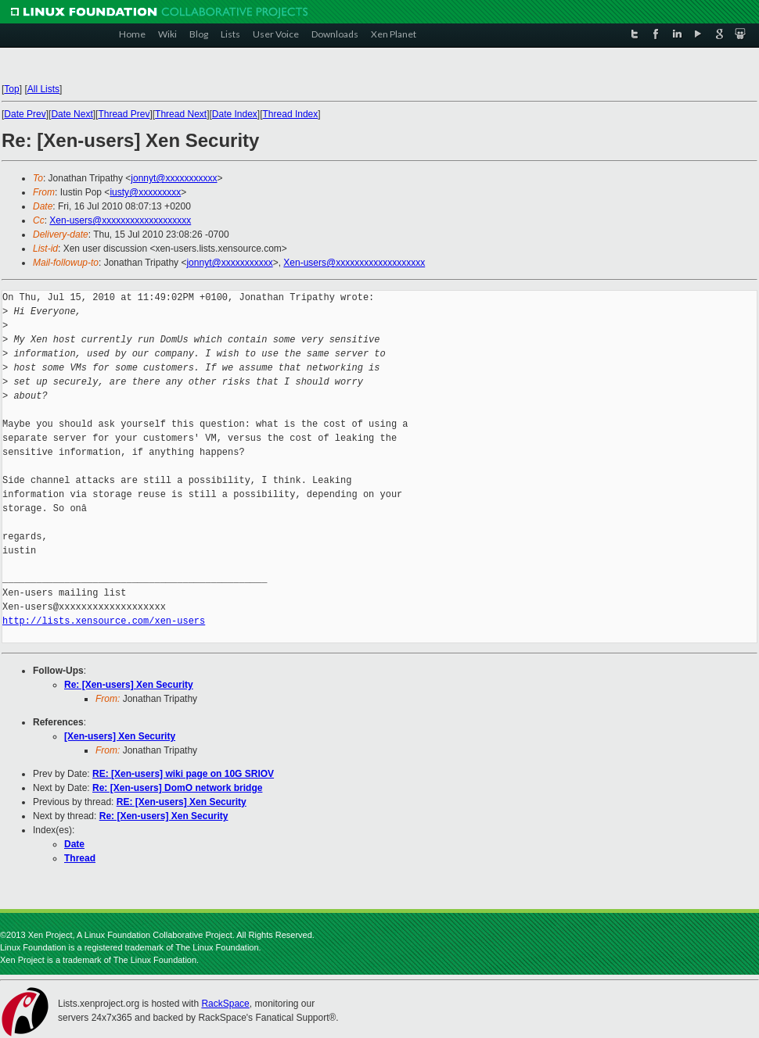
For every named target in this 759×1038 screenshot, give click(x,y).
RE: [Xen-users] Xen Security (181, 801)
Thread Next (181, 114)
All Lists (43, 89)
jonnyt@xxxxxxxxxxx (174, 178)
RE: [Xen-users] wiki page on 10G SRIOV (183, 773)
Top (11, 89)
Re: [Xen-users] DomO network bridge (177, 787)
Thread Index (290, 114)
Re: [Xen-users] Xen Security (128, 684)
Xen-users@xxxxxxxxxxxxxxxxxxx (120, 220)
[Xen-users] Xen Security (119, 736)
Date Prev (24, 114)
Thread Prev (123, 114)
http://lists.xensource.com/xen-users (103, 621)
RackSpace (225, 1003)
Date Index (234, 114)
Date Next (71, 114)
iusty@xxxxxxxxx (145, 192)
